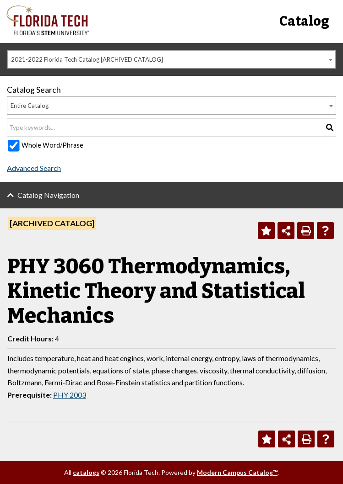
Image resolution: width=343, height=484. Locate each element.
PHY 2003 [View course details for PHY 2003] (69, 394)
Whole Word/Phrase (52, 145)
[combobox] (171, 59)
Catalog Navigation (48, 195)
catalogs (86, 472)
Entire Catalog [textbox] (30, 105)
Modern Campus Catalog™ (237, 472)
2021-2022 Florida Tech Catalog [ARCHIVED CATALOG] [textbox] (87, 59)
